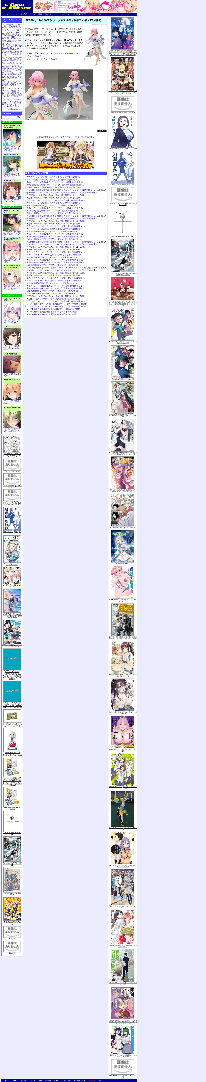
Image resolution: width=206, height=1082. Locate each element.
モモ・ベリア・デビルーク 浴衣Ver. (51, 32)
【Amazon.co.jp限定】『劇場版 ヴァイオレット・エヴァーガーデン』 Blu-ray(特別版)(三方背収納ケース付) (12, 615)
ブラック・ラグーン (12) (12, 471)
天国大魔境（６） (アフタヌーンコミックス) (122, 527)
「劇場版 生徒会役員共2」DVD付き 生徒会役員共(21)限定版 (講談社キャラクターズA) (12, 503)
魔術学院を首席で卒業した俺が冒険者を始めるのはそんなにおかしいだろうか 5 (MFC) (122, 637)
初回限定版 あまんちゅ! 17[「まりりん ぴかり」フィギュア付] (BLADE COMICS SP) (12, 754)
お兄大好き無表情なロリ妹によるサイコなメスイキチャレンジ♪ (53, 293)
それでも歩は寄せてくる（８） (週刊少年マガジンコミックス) (123, 865)
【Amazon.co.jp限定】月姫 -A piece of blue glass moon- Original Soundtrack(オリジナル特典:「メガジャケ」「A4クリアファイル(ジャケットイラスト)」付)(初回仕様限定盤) (123, 53)
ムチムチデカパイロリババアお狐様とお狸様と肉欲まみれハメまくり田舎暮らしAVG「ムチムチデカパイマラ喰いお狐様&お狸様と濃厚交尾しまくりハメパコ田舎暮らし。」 (12, 93)
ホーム (5, 14)
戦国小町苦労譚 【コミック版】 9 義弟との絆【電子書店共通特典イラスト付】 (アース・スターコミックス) (123, 1022)
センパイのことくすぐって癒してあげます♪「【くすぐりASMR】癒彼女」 (58, 304)
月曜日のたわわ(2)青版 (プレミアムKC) (12, 532)
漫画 (40, 14)
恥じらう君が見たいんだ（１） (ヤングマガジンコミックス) (123, 712)
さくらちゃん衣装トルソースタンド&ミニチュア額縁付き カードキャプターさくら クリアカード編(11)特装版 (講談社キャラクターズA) (123, 303)
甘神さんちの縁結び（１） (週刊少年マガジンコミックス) (123, 945)
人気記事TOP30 (80, 14)
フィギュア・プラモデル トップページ (65, 137)
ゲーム (56, 14)
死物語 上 (12, 953)
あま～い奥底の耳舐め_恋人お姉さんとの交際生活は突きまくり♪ (54, 180)
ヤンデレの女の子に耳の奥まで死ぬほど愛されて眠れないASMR (53, 309)
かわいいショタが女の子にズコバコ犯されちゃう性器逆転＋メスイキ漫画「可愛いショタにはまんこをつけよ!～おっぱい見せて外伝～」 (11, 103)
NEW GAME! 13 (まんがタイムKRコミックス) (122, 1076)
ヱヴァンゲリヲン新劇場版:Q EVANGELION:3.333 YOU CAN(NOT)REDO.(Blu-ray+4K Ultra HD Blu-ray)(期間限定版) (12, 705)
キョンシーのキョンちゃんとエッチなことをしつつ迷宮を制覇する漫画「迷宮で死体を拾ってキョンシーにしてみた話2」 (12, 84)
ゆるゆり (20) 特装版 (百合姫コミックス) (12, 585)
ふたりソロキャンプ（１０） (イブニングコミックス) (123, 983)
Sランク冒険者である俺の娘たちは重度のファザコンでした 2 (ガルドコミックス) (123, 453)
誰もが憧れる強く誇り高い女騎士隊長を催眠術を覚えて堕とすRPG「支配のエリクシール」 (12, 53)
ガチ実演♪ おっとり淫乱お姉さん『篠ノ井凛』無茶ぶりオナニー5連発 (56, 195)
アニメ (32, 14)
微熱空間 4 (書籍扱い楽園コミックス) (123, 112)
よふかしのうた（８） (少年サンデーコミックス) (123, 828)
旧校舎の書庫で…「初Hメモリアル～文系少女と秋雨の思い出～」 (54, 187)
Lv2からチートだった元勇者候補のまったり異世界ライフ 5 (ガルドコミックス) (123, 490)
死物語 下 (12, 938)
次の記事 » (89, 137)
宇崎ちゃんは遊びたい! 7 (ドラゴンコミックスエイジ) (12, 645)
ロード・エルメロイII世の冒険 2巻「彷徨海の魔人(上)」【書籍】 (12, 863)
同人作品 (24, 14)
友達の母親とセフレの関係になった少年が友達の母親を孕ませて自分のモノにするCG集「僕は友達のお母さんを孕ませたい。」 (12, 76)
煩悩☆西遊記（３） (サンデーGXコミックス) (122, 750)
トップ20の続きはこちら (14, 109)
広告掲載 (92, 14)
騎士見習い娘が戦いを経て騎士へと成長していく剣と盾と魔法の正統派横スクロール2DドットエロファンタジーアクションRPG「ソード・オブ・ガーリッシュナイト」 (12, 61)
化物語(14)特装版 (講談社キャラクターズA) (12, 486)
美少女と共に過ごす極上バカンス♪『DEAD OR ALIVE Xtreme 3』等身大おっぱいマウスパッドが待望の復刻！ (12, 47)
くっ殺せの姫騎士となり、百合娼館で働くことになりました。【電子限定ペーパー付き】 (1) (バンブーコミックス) (122, 92)
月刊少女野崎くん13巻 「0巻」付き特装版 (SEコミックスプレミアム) (12, 455)
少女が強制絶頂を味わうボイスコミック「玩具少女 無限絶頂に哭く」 (56, 185)
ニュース (14, 14)
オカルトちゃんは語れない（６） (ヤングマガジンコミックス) (123, 342)
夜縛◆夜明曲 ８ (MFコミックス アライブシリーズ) (122, 600)
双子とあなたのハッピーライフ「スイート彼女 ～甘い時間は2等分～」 (56, 200)
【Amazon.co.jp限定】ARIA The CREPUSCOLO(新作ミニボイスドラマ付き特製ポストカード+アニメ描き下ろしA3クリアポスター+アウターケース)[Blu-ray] (12, 781)
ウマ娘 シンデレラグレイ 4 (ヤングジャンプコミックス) (123, 204)
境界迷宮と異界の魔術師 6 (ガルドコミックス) (123, 415)
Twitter (101, 14)
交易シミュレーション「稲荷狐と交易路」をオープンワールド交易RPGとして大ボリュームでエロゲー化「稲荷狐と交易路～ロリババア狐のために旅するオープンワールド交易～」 (11, 38)
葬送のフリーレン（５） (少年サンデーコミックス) (123, 906)
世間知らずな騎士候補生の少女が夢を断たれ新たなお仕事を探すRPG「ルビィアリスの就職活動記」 (12, 69)
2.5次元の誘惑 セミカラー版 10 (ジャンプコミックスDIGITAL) (123, 1055)
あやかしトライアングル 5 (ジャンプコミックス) (12, 563)
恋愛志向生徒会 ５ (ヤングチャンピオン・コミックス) (123, 787)
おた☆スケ (66, 14)
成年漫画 (48, 14)
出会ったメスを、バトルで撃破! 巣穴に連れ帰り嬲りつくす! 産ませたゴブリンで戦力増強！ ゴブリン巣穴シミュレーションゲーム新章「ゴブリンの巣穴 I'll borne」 (12, 28)
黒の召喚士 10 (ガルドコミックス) (123, 379)
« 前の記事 (42, 137)
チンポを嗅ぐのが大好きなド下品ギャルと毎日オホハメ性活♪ (52, 312)
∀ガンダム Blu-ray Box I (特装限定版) (12, 893)
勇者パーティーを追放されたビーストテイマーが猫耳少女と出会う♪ (55, 182)
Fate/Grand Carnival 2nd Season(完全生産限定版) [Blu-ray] (12, 922)
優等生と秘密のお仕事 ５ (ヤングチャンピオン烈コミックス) (123, 675)
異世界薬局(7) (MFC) (122, 563)
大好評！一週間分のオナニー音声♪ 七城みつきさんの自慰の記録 (53, 198)
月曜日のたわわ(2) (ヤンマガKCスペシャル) (123, 148)
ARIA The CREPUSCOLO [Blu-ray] (12, 808)
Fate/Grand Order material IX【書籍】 (12, 833)
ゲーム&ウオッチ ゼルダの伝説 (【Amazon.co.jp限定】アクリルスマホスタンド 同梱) (12, 724)
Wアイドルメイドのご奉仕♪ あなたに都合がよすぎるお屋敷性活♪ (54, 177)
